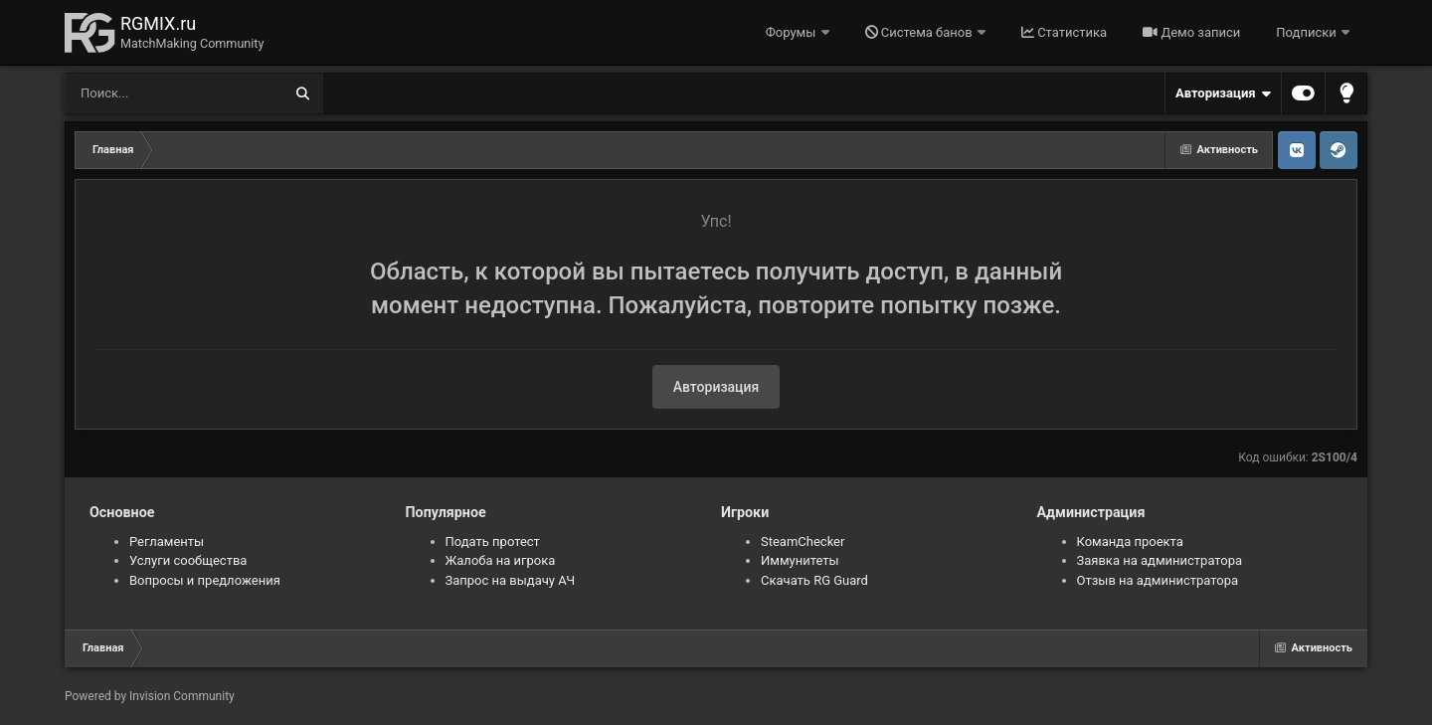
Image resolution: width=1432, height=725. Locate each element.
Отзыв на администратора (1158, 580)
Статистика (1064, 32)
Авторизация (1223, 93)
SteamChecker (802, 541)
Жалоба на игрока (501, 560)
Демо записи (1191, 32)
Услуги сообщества (188, 560)
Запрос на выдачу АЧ (511, 580)
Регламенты (166, 541)
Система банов (920, 32)
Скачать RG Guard (814, 580)
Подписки (1308, 32)
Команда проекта (1130, 541)
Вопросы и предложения (204, 580)
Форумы (792, 32)
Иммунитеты (800, 560)
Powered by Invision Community (150, 696)
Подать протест (493, 541)
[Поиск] (137, 93)
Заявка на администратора (1160, 560)
